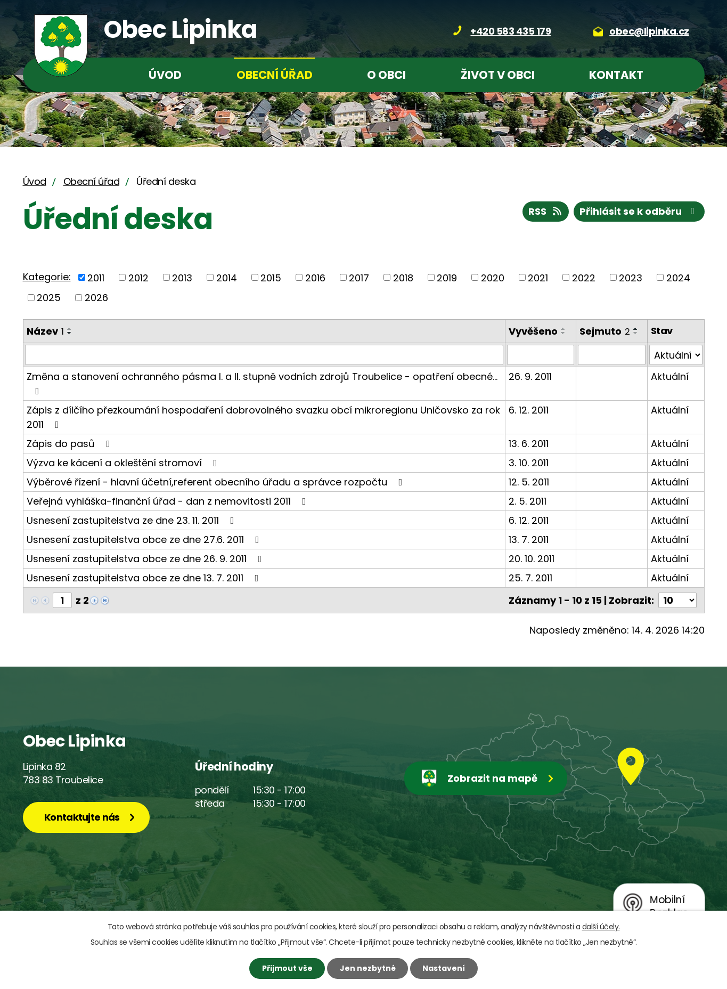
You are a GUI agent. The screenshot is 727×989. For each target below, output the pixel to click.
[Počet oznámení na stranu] (677, 600)
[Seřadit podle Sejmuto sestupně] (636, 333)
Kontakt (616, 75)
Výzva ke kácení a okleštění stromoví (124, 462)
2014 (226, 277)
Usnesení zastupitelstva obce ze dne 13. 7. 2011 (145, 578)
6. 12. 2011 (529, 410)
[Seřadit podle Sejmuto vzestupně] (636, 329)
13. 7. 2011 (529, 539)
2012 (138, 277)
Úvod (165, 75)
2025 (49, 297)
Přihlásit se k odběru (639, 211)
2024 (678, 277)
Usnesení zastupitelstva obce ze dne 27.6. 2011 (145, 539)
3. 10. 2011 (529, 462)
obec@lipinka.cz (649, 31)
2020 (492, 277)
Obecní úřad (274, 75)
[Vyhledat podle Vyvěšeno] (540, 355)
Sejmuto (604, 331)
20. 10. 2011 (531, 558)
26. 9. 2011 (530, 376)
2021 (538, 277)
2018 (403, 277)
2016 (315, 277)
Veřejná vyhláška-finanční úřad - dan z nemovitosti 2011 (169, 501)
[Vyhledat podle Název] (264, 355)
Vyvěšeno (533, 331)
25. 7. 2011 (530, 578)
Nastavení (443, 968)
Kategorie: (47, 276)
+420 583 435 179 (510, 31)
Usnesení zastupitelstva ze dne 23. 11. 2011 (133, 520)
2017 (359, 277)
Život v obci (498, 75)
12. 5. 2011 (529, 482)
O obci (386, 75)
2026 (96, 297)
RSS (545, 211)
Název (45, 331)
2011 (95, 277)
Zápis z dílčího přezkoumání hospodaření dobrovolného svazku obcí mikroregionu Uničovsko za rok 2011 (263, 417)
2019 (447, 277)
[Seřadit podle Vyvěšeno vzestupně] (563, 329)
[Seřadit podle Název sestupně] (70, 333)
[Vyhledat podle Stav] (676, 355)
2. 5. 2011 (527, 501)
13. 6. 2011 (529, 443)
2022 (583, 277)
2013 (182, 277)
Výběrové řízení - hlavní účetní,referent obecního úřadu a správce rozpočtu (217, 482)
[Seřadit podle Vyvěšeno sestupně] (563, 333)
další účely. (601, 926)
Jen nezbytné (368, 968)
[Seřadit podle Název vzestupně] (70, 329)
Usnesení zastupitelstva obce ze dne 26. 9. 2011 (146, 558)
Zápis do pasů (71, 443)
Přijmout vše (287, 968)
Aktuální (670, 376)
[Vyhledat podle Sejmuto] (612, 355)
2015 (270, 277)
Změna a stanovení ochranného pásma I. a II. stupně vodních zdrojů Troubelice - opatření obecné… (262, 383)
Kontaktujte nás (82, 817)
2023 (630, 277)
